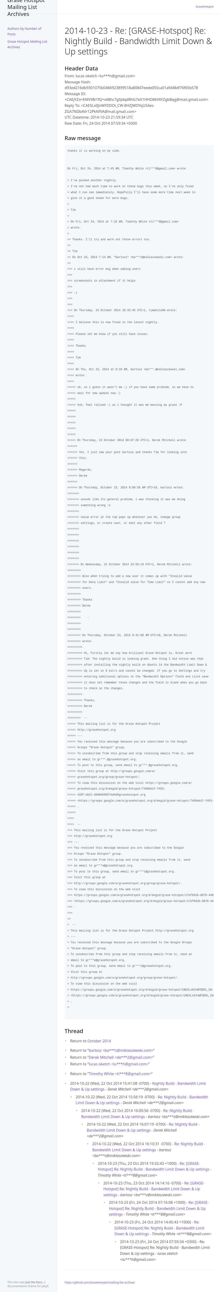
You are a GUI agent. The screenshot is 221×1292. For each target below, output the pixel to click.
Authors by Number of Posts (24, 31)
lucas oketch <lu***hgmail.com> (119, 1064)
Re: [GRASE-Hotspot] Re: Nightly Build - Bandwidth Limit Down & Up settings (153, 1189)
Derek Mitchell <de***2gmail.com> (121, 1057)
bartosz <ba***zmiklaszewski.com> (121, 1050)
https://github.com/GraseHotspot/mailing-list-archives (100, 1282)
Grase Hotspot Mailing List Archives (26, 7)
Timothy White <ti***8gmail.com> (120, 1073)
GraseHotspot (205, 7)
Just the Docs (33, 1282)
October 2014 (99, 1040)
